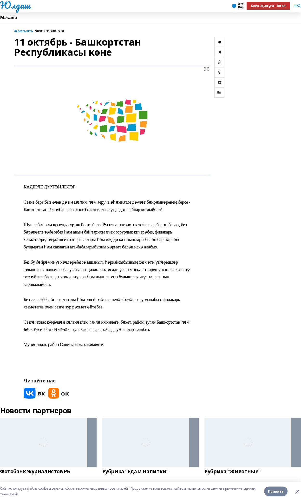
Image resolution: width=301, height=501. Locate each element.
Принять (276, 491)
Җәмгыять (23, 31)
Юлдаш (15, 5)
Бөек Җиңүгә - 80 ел (268, 5)
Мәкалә (8, 17)
